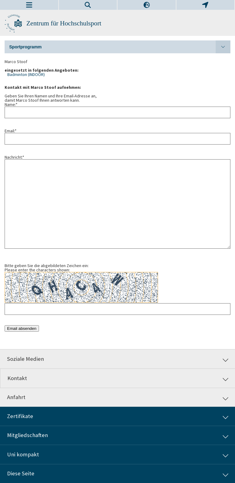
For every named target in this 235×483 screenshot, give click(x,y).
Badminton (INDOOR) (26, 74)
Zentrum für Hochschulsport (63, 23)
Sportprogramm (119, 46)
